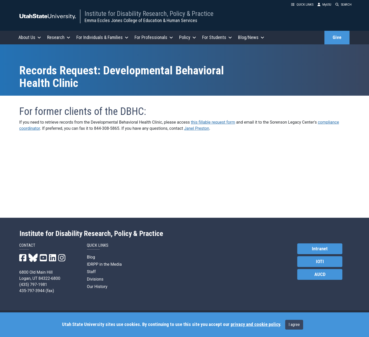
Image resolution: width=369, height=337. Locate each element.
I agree (294, 324)
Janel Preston (196, 128)
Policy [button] (187, 37)
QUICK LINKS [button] (302, 4)
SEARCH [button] (343, 4)
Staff (91, 271)
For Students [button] (217, 37)
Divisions (95, 279)
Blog (91, 257)
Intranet (320, 249)
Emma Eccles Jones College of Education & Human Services (141, 20)
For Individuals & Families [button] (102, 37)
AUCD (319, 274)
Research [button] (58, 37)
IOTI (320, 261)
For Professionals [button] (154, 37)
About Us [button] (29, 37)
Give (337, 37)
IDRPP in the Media (104, 264)
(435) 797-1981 (33, 284)
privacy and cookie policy (255, 324)
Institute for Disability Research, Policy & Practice (149, 13)
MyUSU (324, 4)
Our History (97, 286)
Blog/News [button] (251, 37)
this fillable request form (213, 122)
